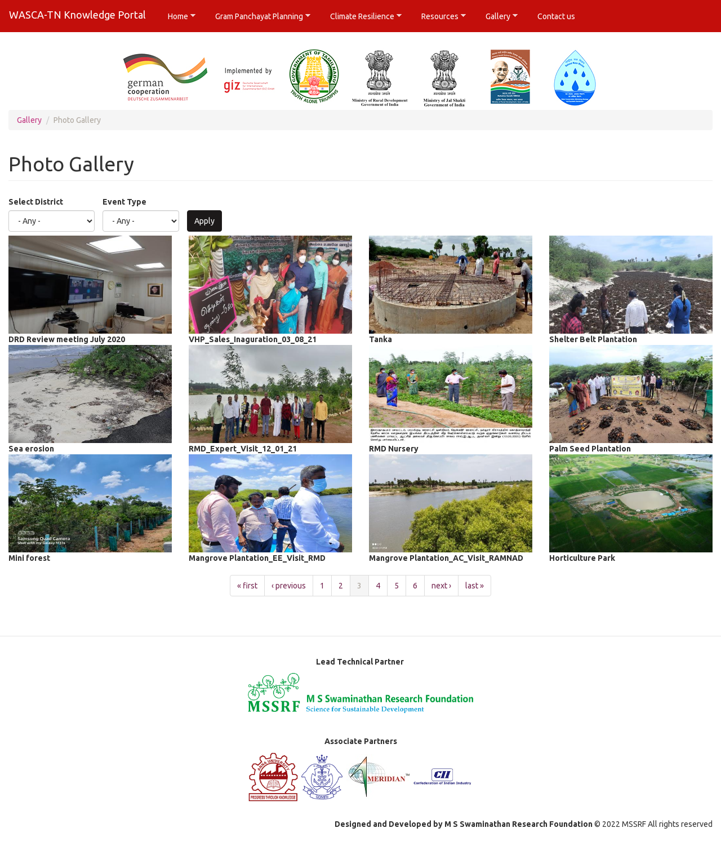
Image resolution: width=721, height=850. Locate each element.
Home (177, 16)
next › (441, 585)
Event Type (124, 201)
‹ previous (289, 585)
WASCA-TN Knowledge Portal (77, 14)
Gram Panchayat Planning (258, 16)
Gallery (498, 16)
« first (247, 585)
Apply (204, 220)
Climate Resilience (362, 16)
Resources (439, 16)
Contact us (556, 16)
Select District (35, 201)
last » (474, 585)
